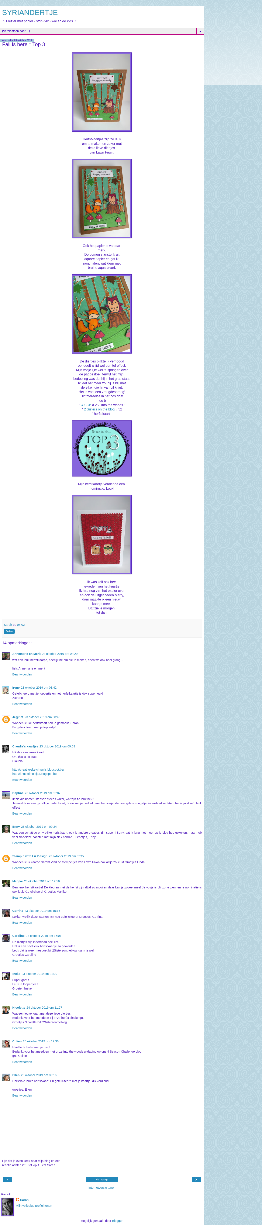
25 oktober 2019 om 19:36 (41, 1041)
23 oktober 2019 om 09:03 (57, 746)
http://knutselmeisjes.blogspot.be (34, 773)
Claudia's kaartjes (25, 746)
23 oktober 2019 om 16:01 (44, 935)
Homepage (102, 1179)
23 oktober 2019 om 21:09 (39, 973)
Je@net (17, 717)
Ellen (16, 1075)
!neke (16, 973)
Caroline (18, 935)
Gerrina (17, 910)
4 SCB (86, 405)
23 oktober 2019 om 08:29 (60, 653)
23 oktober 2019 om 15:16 (42, 910)
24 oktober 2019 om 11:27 (44, 1007)
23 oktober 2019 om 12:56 (42, 881)
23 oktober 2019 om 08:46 (42, 717)
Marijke (17, 881)
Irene (16, 687)
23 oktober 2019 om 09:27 (67, 856)
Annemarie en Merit (26, 653)
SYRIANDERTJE (30, 12)
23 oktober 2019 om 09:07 (43, 793)
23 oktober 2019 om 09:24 (39, 826)
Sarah (24, 1200)
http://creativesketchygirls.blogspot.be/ (38, 769)
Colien (17, 1041)
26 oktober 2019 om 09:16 (38, 1075)
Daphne (18, 793)
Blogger (117, 1220)
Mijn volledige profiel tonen (34, 1205)
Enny (16, 826)
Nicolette (18, 1007)
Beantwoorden (22, 674)
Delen (9, 631)
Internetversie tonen (101, 1187)
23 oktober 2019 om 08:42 (38, 687)
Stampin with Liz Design (30, 856)
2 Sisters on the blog (99, 409)
